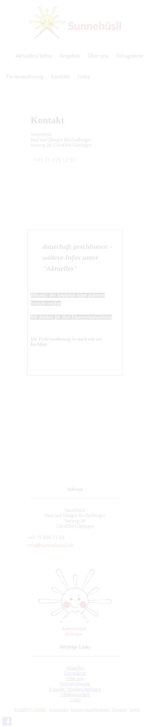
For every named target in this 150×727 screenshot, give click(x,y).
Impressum (58, 709)
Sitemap (119, 709)
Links (75, 699)
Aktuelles (75, 667)
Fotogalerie (75, 673)
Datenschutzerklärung (90, 709)
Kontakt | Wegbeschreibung (75, 689)
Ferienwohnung (75, 683)
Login (135, 709)
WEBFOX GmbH (30, 709)
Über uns (75, 678)
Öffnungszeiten (75, 694)
